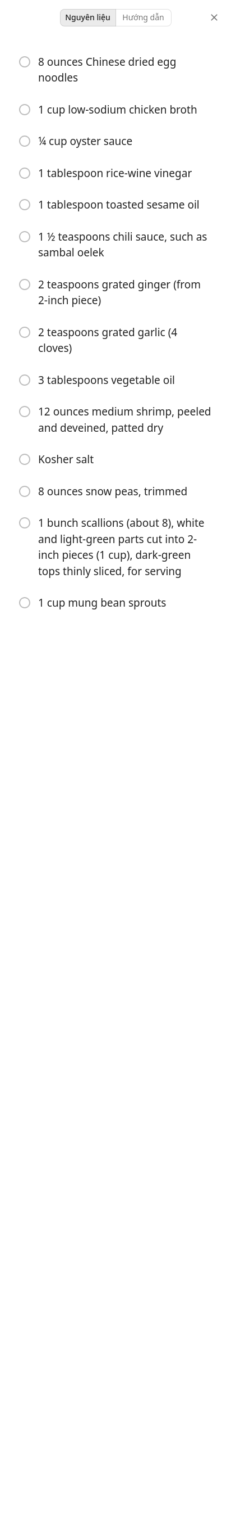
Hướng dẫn (143, 17)
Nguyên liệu (87, 17)
